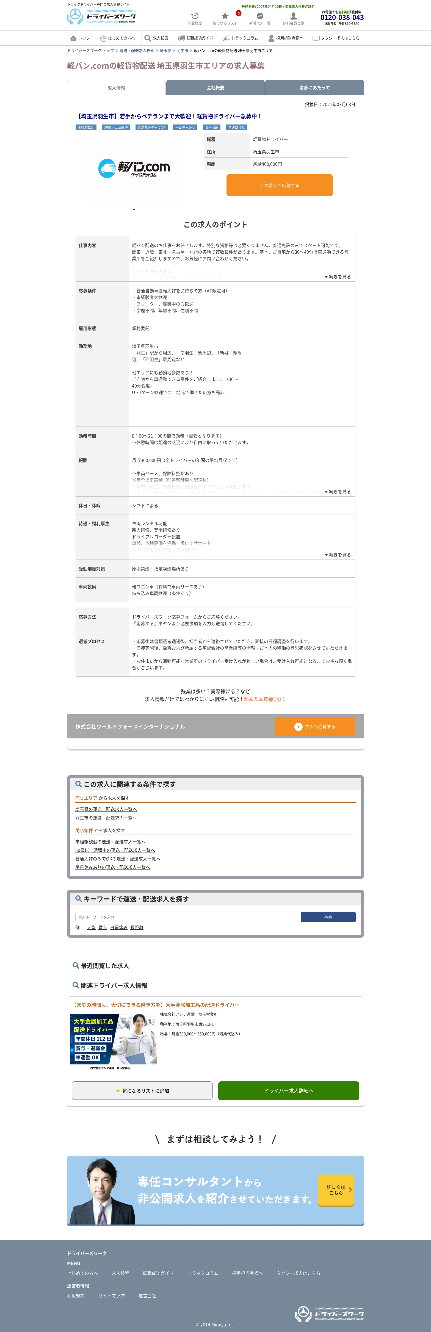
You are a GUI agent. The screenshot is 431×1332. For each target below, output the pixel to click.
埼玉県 (165, 50)
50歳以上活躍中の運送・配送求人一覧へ (115, 850)
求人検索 (160, 38)
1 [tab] (134, 209)
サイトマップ (111, 1295)
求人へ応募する (315, 726)
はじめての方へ (121, 38)
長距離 (136, 927)
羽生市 (182, 50)
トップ (84, 38)
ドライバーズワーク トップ (90, 50)
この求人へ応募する (279, 185)
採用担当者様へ (289, 38)
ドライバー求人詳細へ (289, 1090)
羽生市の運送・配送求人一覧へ (106, 817)
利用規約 (76, 1295)
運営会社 (147, 1295)
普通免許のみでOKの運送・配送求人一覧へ (118, 858)
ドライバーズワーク (87, 1253)
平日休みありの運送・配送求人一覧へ (112, 867)
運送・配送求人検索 (137, 50)
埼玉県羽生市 (266, 151)
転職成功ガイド (199, 38)
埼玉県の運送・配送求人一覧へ (106, 809)
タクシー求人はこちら (340, 38)
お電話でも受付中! (342, 17)
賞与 (102, 927)
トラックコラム (244, 38)
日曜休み (119, 927)
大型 (91, 927)
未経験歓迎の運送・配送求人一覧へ (110, 841)
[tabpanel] (134, 168)
